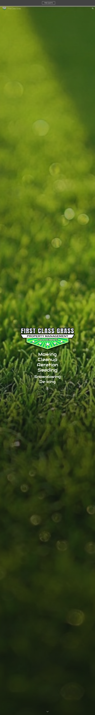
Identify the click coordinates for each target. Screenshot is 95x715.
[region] (47, 3)
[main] (47, 368)
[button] (93, 8)
